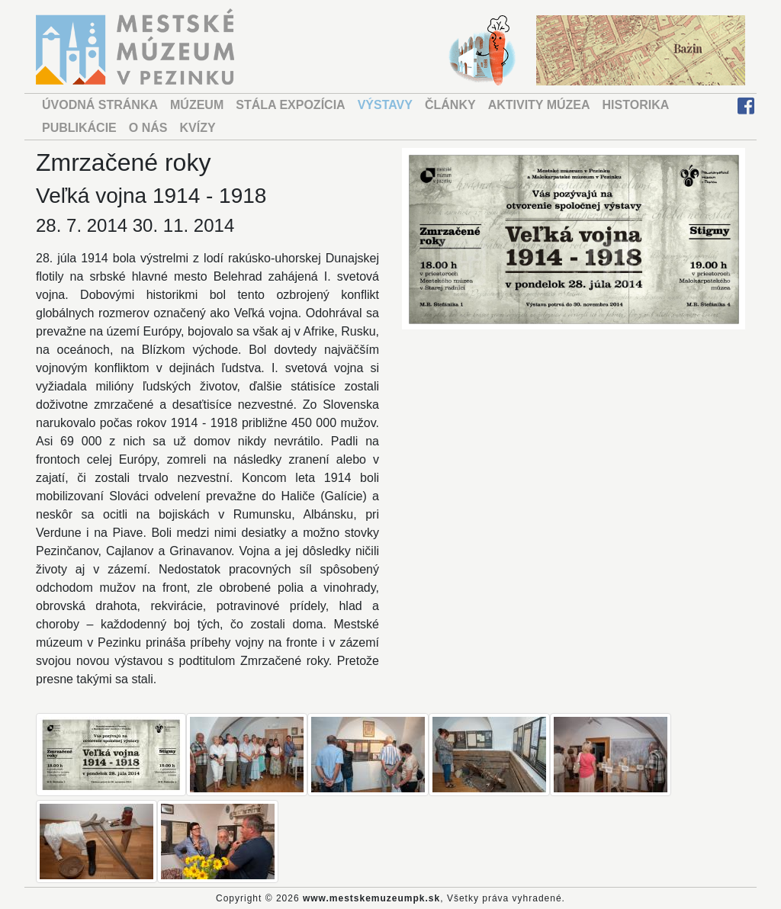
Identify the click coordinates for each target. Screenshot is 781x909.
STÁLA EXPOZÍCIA (290, 104)
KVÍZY (197, 127)
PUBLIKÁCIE (79, 127)
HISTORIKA (636, 104)
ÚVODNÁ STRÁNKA (100, 104)
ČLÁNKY (450, 104)
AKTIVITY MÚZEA (539, 104)
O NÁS (148, 127)
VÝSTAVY (385, 104)
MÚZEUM (196, 104)
